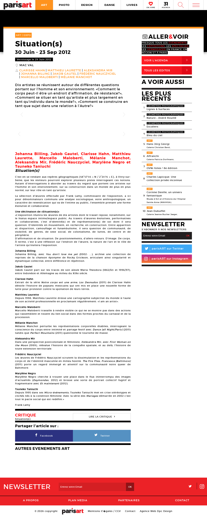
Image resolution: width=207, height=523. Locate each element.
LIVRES (132, 5)
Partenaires (129, 506)
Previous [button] (21, 114)
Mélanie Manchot (76, 77)
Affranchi (153, 156)
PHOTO (64, 5)
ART (44, 5)
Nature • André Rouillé (161, 117)
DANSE (109, 5)
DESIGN (87, 5)
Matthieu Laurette (64, 70)
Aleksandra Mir (98, 70)
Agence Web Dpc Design (156, 516)
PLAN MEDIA (77, 506)
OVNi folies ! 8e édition (162, 168)
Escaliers (152, 126)
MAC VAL (26, 65)
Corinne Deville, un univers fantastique (164, 194)
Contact (182, 506)
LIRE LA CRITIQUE (102, 422)
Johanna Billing (35, 74)
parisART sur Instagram (166, 259)
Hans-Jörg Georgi (158, 144)
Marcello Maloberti (39, 77)
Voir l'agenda (168, 60)
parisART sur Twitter (163, 249)
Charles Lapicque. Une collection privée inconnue (164, 178)
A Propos (31, 506)
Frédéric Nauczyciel (97, 74)
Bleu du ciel (154, 135)
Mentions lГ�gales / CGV (104, 516)
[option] (73, 114)
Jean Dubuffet (156, 211)
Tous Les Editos (168, 70)
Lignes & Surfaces (158, 109)
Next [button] (124, 114)
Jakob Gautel (65, 74)
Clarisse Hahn (32, 70)
